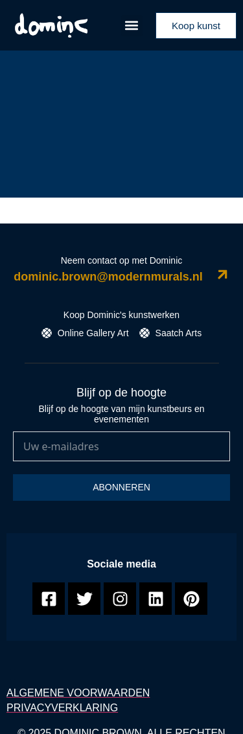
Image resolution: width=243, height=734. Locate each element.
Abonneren (121, 487)
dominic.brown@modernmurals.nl (108, 276)
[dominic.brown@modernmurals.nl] (222, 274)
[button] (132, 25)
